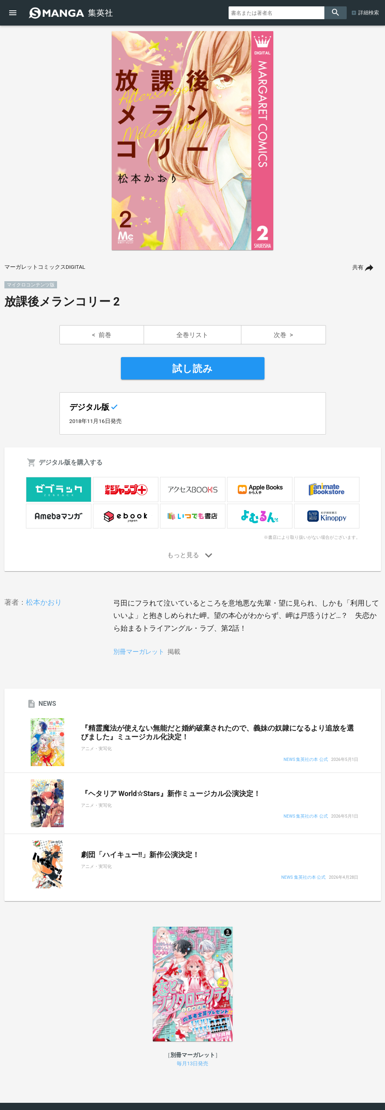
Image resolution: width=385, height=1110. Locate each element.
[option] (192, 140)
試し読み (192, 368)
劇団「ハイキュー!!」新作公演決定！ (140, 855)
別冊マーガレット (138, 651)
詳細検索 (368, 13)
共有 (357, 267)
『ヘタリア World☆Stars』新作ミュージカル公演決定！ (171, 794)
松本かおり (44, 602)
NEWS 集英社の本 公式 (306, 760)
